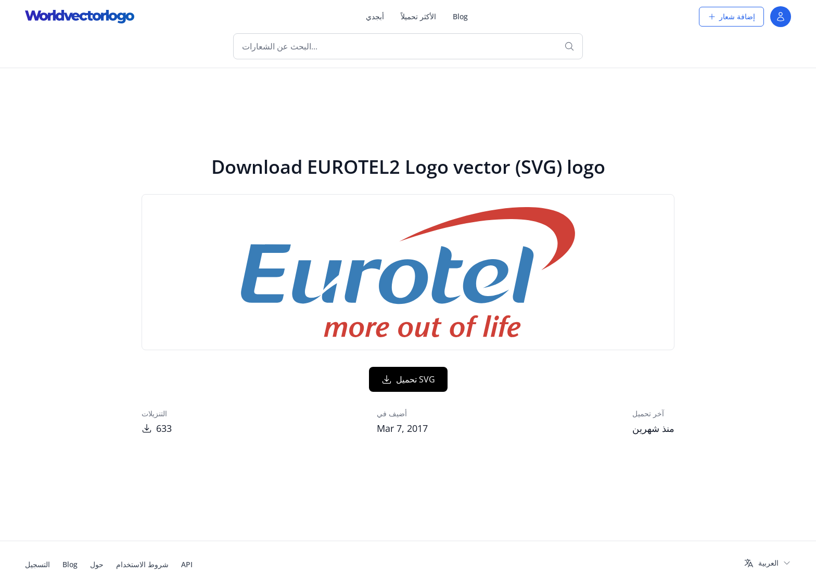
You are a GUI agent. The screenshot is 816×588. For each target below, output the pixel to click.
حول (97, 564)
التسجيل (37, 564)
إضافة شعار (731, 16)
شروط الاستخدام (142, 564)
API (187, 564)
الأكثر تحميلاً (418, 16)
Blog (460, 16)
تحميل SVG (408, 379)
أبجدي (375, 16)
